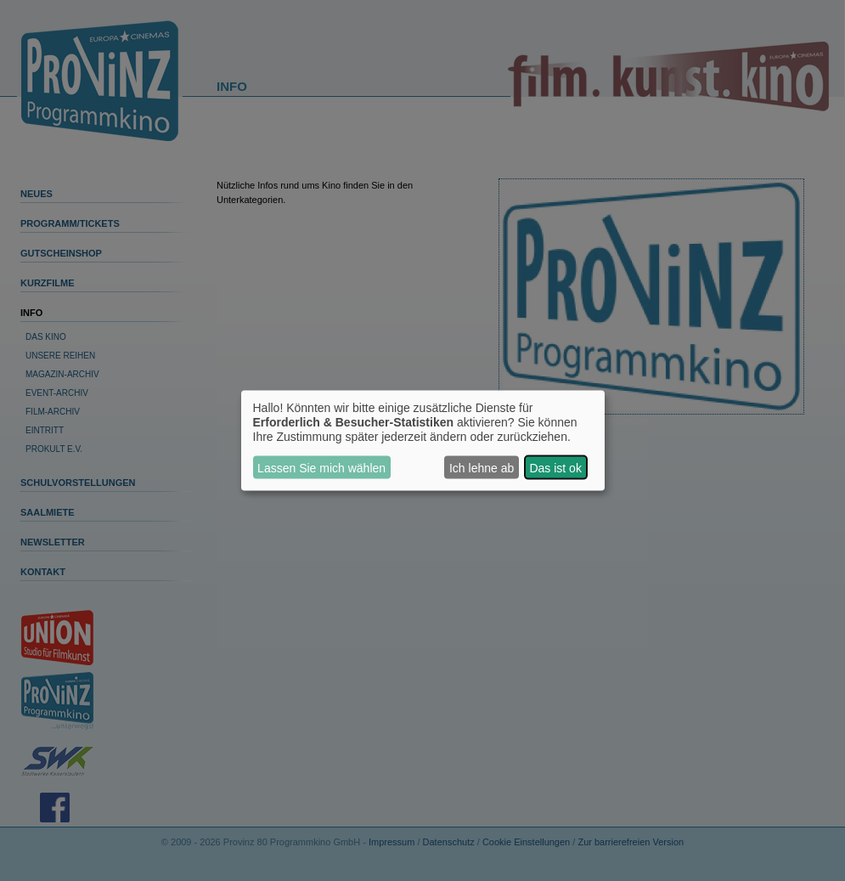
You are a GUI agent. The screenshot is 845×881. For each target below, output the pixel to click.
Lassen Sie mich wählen (321, 467)
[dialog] (423, 440)
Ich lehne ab (481, 467)
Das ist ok (555, 467)
